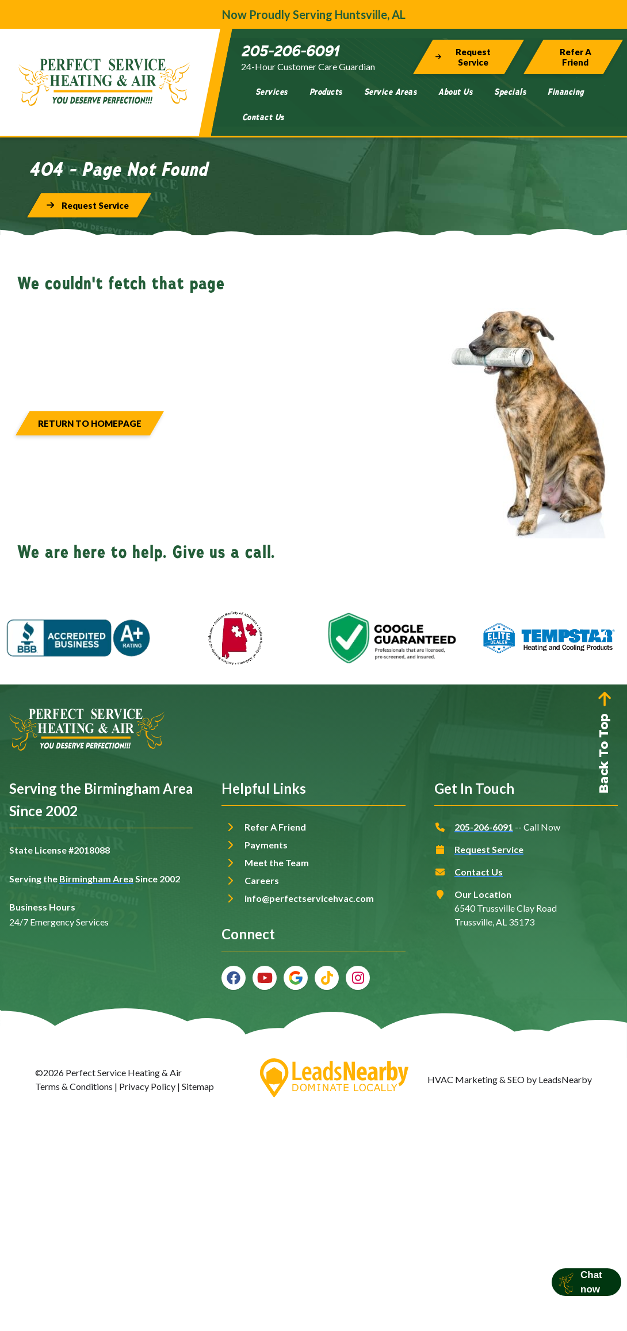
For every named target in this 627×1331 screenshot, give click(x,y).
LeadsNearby (565, 1079)
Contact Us (263, 117)
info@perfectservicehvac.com (309, 898)
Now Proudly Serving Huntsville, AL (314, 14)
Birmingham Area (96, 878)
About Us (455, 92)
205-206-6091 (483, 826)
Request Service (488, 849)
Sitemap (198, 1086)
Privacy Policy (147, 1086)
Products (325, 92)
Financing (566, 92)
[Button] (468, 57)
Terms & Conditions (74, 1086)
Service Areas (390, 92)
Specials (510, 92)
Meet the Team (276, 862)
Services (271, 92)
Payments (266, 844)
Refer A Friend (275, 826)
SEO (516, 1079)
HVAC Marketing (462, 1079)
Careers (261, 880)
